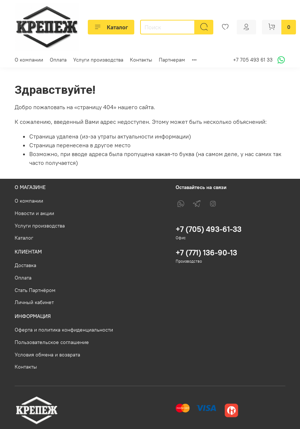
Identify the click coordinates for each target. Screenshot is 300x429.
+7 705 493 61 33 (253, 59)
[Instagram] (213, 204)
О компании (29, 59)
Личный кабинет (34, 302)
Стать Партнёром (35, 290)
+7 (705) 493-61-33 (208, 229)
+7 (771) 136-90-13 (206, 253)
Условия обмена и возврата (47, 354)
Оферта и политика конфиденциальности (64, 329)
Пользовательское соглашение (52, 342)
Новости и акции (34, 213)
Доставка (25, 265)
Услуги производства (98, 59)
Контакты (141, 59)
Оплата (58, 59)
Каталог (111, 27)
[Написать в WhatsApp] (280, 60)
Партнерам (172, 59)
